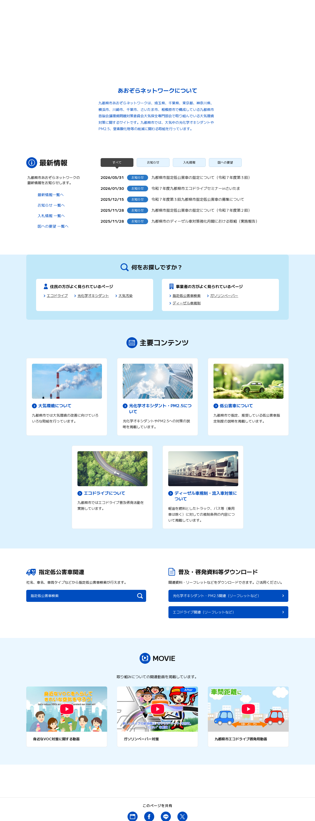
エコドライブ (57, 295)
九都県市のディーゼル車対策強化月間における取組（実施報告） (205, 221)
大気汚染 (126, 295)
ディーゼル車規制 (187, 303)
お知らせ (153, 162)
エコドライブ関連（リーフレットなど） (256, 599)
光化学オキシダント (93, 295)
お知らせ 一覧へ (51, 205)
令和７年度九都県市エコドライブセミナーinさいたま (195, 188)
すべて (117, 162)
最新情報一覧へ (51, 194)
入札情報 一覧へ (51, 215)
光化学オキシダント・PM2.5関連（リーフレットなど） (194, 600)
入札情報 (189, 162)
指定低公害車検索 (187, 295)
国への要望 (225, 162)
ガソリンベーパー (224, 295)
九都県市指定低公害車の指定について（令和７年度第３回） (201, 177)
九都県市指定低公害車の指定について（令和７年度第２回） (201, 210)
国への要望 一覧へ (53, 226)
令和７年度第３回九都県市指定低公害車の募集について (197, 199)
